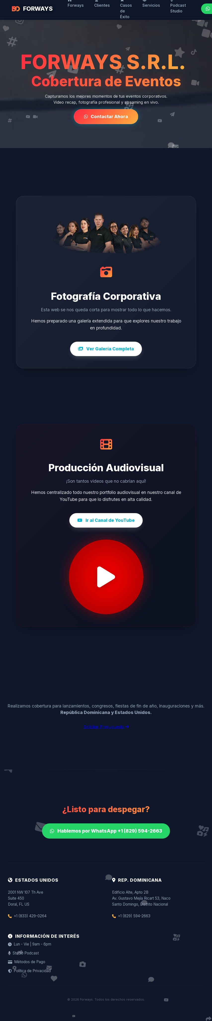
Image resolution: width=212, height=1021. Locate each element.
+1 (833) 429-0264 (27, 916)
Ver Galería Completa (106, 348)
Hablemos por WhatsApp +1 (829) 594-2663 (106, 831)
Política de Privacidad (29, 970)
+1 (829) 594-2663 (131, 916)
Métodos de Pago (26, 961)
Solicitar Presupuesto (106, 726)
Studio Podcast (23, 953)
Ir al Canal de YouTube (106, 520)
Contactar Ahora (106, 116)
